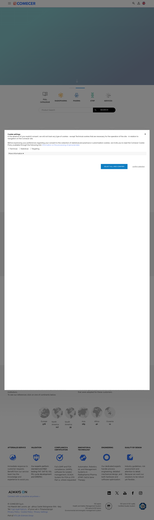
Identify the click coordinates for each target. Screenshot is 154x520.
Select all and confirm (114, 166)
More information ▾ (16, 153)
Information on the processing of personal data (60, 145)
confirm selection (138, 166)
